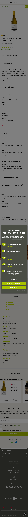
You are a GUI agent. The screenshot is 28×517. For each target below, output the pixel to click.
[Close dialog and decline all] (25, 227)
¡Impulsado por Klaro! (21, 290)
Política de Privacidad (17, 239)
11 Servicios (10, 253)
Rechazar (14, 279)
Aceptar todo (14, 287)
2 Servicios (10, 266)
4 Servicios (10, 259)
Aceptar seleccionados (14, 283)
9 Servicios (10, 246)
